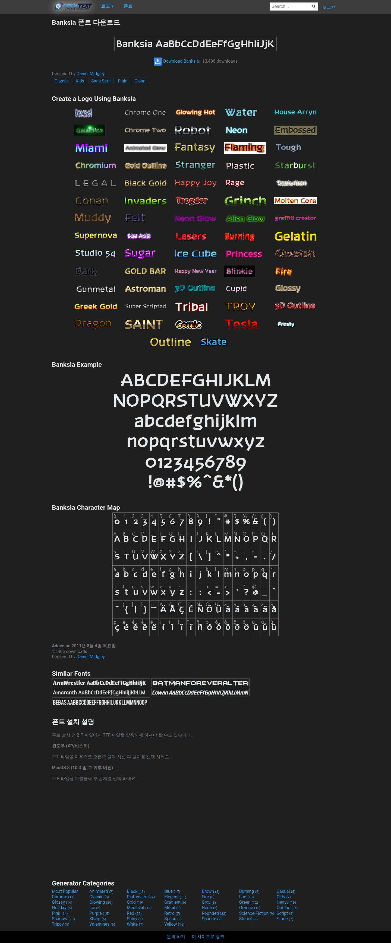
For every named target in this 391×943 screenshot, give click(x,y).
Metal (172, 907)
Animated (101, 891)
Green (248, 902)
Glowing (100, 902)
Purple (99, 913)
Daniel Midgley (91, 73)
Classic (62, 81)
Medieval (139, 907)
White (135, 924)
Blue (172, 891)
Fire (208, 896)
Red (134, 913)
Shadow (63, 918)
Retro (172, 913)
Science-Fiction (256, 913)
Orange (250, 907)
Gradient (175, 902)
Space (173, 918)
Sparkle (212, 918)
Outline (287, 907)
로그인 (328, 7)
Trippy (60, 924)
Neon (209, 907)
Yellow (174, 924)
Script (285, 913)
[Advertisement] (26, 99)
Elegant (175, 896)
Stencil (248, 918)
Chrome (63, 896)
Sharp (97, 918)
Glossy (62, 902)
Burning (249, 891)
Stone (285, 918)
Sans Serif (101, 81)
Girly (284, 896)
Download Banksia (176, 61)
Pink (60, 913)
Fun (246, 896)
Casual (286, 891)
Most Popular (65, 891)
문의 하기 (176, 936)
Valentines (102, 924)
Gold (135, 902)
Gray (209, 902)
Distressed (141, 896)
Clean (139, 81)
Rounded (214, 913)
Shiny (135, 918)
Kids (80, 81)
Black (136, 891)
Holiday (62, 907)
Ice (94, 907)
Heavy (286, 902)
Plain (122, 81)
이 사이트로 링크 (208, 936)
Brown (210, 891)
